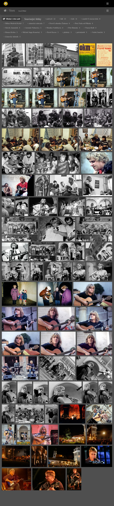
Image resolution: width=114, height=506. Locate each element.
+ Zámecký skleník (12, 37)
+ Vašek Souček (98, 32)
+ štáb (73, 19)
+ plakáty (67, 32)
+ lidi (62, 19)
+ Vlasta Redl (90, 28)
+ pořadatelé (81, 32)
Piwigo (69, 501)
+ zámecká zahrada (35, 23)
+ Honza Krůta (10, 32)
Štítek (12, 10)
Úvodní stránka (5, 10)
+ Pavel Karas (52, 32)
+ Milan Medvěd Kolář (14, 23)
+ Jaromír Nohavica (32, 28)
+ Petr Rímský (73, 28)
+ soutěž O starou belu (90, 19)
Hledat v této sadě (11, 19)
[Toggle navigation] (107, 3)
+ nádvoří (50, 19)
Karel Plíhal (22, 11)
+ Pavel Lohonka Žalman (59, 23)
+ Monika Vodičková (54, 28)
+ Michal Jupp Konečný (31, 32)
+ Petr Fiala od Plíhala (83, 23)
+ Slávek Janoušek (12, 28)
